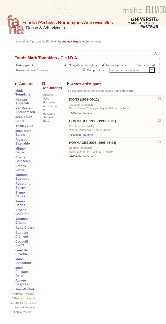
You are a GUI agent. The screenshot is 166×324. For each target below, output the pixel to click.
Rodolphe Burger (22, 185)
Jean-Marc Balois (23, 132)
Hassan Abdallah (22, 101)
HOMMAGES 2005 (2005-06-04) (92, 143)
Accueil (20, 41)
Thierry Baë (24, 126)
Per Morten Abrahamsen (25, 110)
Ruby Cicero (24, 227)
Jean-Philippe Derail (21, 271)
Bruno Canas (20, 194)
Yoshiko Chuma (21, 220)
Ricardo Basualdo (22, 141)
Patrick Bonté (20, 168)
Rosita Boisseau (22, 159)
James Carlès (20, 203)
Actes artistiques (83, 84)
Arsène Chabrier (22, 212)
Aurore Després (21, 282)
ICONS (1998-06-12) (84, 99)
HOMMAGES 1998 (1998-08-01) (92, 121)
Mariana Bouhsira (22, 176)
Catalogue (23, 65)
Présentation (24, 70)
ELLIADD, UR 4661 (23, 302)
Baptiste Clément (21, 234)
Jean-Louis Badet (24, 119)
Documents (52, 86)
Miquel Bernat (20, 150)
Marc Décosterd (23, 261)
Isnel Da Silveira (21, 252)
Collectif (21, 243)
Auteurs (23, 84)
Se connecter (93, 41)
